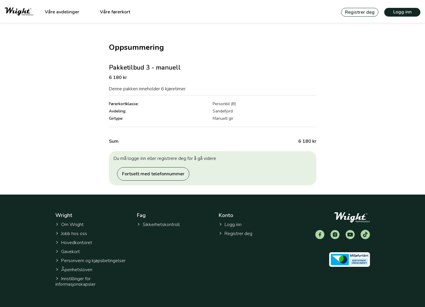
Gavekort (67, 251)
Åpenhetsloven (73, 270)
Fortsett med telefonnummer (153, 174)
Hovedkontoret (73, 242)
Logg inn (402, 12)
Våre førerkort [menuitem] (115, 12)
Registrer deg (360, 12)
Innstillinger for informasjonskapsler (75, 281)
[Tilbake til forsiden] (19, 11)
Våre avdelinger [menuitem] (62, 12)
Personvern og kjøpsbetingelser (90, 260)
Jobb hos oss (71, 233)
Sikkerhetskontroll (158, 224)
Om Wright (69, 224)
